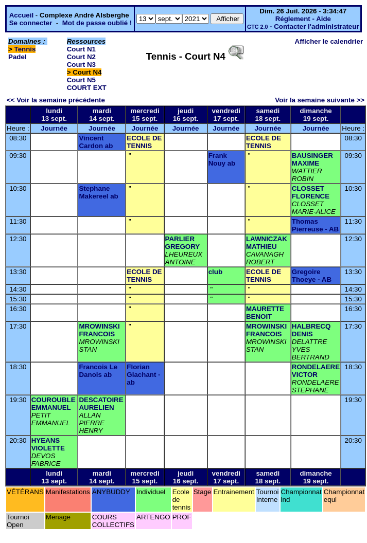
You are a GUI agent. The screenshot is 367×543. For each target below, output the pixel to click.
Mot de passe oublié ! (97, 23)
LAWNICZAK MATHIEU (266, 242)
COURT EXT (87, 88)
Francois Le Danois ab (98, 370)
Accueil (21, 15)
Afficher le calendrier (329, 41)
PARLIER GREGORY (182, 242)
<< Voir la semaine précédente (56, 100)
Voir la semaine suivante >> (319, 100)
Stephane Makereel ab (98, 192)
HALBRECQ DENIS (311, 330)
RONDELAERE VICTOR (316, 370)
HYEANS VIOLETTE (48, 444)
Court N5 (81, 80)
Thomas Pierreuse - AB (315, 225)
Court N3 (81, 64)
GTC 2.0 (257, 27)
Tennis (25, 49)
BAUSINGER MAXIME (312, 159)
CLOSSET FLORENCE (310, 192)
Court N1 (81, 49)
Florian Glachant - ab (143, 374)
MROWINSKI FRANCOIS (99, 330)
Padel (17, 57)
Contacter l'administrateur (316, 26)
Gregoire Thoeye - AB (311, 275)
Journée (54, 128)
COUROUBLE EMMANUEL (53, 403)
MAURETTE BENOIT (265, 312)
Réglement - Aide (303, 19)
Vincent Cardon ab (96, 142)
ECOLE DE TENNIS (144, 142)
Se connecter (31, 23)
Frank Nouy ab (222, 159)
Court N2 (81, 57)
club (215, 272)
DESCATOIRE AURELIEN (101, 403)
